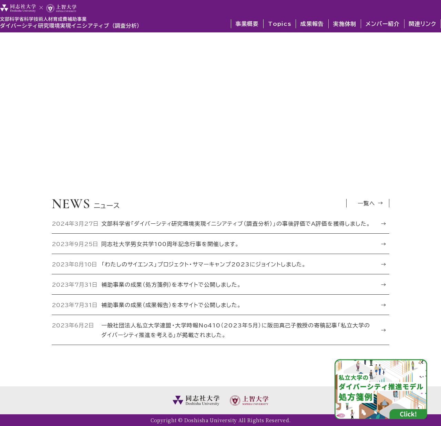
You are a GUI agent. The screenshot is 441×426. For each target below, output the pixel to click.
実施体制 (345, 23)
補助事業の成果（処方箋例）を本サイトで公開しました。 (171, 284)
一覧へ (366, 203)
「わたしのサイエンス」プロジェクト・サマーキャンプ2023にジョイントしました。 (204, 264)
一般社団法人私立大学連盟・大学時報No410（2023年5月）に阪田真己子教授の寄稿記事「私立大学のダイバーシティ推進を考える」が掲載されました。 (235, 330)
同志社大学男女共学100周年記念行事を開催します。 (170, 244)
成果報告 (312, 23)
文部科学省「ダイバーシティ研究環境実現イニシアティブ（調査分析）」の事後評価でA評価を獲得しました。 (236, 223)
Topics (279, 23)
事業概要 (247, 23)
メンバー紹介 (383, 23)
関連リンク (422, 23)
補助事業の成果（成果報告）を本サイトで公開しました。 (171, 305)
